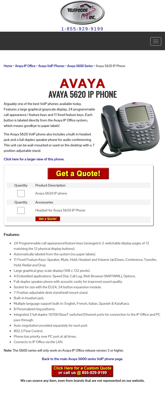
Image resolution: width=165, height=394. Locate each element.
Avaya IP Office (25, 66)
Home (8, 66)
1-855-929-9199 (82, 28)
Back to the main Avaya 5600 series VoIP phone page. (82, 359)
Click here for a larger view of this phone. (34, 159)
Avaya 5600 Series (80, 66)
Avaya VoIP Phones (51, 66)
